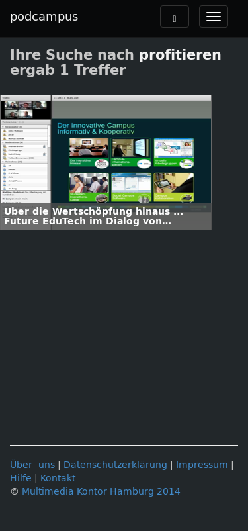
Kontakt (57, 478)
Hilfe (21, 478)
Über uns (32, 465)
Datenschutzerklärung (115, 465)
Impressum (202, 465)
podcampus (44, 16)
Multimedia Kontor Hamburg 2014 (101, 491)
